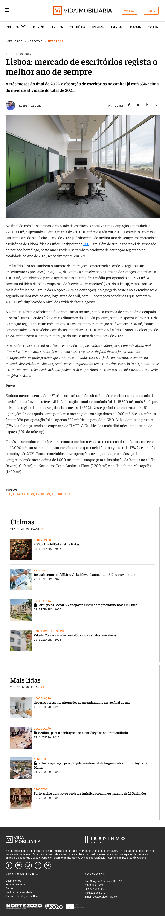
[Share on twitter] (138, 105)
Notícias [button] (16, 27)
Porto (69, 494)
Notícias (35, 41)
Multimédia (77, 26)
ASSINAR (130, 11)
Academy (153, 26)
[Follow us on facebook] (9, 865)
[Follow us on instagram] (28, 865)
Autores (10, 888)
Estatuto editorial (16, 884)
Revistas (57, 26)
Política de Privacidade (19, 892)
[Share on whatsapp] (156, 105)
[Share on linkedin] (147, 105)
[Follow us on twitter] (47, 865)
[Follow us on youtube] (18, 865)
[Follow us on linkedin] (38, 865)
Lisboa (57, 494)
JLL (86, 243)
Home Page (14, 41)
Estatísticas (23, 494)
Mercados (55, 41)
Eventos (116, 26)
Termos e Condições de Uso (22, 896)
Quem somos (13, 880)
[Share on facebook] (129, 105)
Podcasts (135, 26)
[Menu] (6, 10)
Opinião (38, 26)
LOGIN (151, 11)
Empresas (98, 26)
